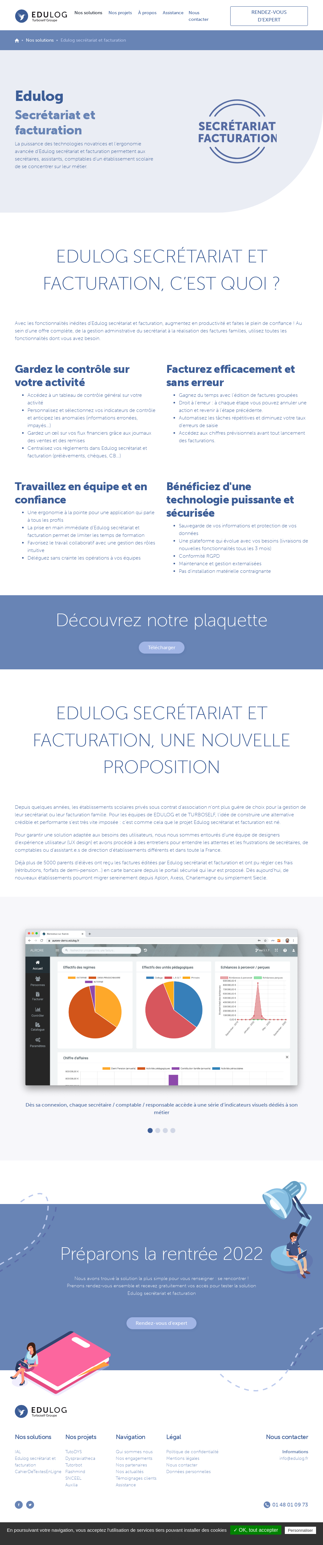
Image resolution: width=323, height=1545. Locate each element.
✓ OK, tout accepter (255, 1530)
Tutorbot (73, 1465)
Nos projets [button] (121, 12)
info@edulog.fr (293, 1458)
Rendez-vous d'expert (161, 1323)
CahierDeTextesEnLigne (38, 1471)
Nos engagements (134, 1458)
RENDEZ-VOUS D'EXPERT (269, 16)
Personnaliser (300, 1530)
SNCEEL (73, 1478)
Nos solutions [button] (88, 12)
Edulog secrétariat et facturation (35, 1462)
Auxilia (71, 1485)
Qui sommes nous (134, 1451)
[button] (150, 1130)
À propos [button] (148, 12)
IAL (18, 1451)
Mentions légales (182, 1458)
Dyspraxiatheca (80, 1458)
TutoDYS (73, 1451)
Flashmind (75, 1471)
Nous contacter (198, 16)
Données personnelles (188, 1471)
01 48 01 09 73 (290, 1504)
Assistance (173, 12)
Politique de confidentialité (192, 1451)
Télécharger (161, 647)
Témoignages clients (136, 1478)
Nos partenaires (131, 1465)
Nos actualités (130, 1471)
